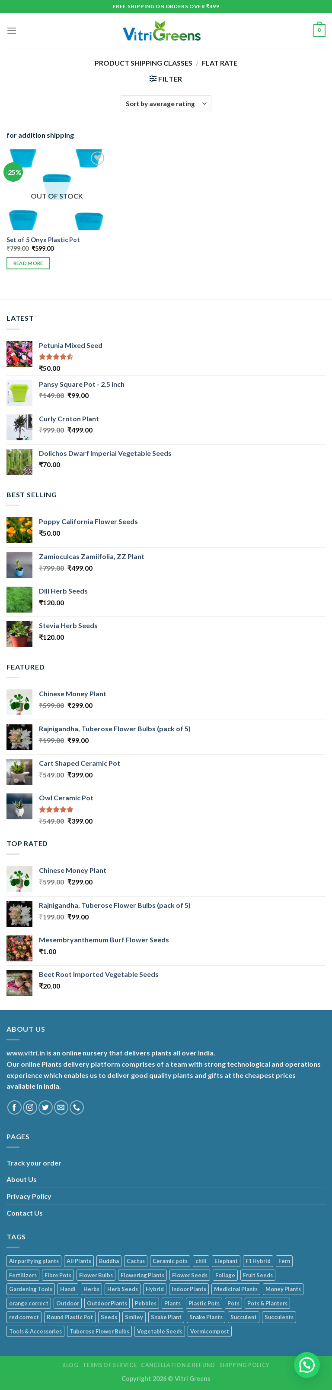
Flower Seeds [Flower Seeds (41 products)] (190, 1275)
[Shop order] (166, 103)
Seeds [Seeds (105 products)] (109, 1317)
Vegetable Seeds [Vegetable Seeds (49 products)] (159, 1331)
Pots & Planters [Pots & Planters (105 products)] (267, 1303)
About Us (21, 1179)
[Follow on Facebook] (14, 1107)
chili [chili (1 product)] (201, 1260)
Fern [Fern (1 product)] (284, 1260)
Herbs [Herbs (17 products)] (91, 1289)
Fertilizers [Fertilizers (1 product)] (23, 1275)
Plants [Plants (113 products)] (172, 1303)
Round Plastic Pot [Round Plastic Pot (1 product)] (70, 1317)
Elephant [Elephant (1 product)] (226, 1260)
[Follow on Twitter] (45, 1107)
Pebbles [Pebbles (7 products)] (145, 1303)
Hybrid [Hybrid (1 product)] (155, 1289)
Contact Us (24, 1213)
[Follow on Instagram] (30, 1107)
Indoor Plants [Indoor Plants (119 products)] (189, 1289)
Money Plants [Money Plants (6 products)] (283, 1289)
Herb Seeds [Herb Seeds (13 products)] (122, 1289)
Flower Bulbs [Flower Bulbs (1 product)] (96, 1275)
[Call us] (77, 1107)
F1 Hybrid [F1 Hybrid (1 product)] (258, 1260)
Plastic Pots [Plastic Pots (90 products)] (204, 1303)
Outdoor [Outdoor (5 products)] (67, 1303)
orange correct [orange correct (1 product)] (28, 1303)
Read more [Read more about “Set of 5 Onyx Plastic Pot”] (28, 263)
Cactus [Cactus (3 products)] (136, 1260)
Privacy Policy (28, 1196)
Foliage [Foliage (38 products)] (225, 1275)
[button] (307, 1365)
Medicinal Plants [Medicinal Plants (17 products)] (236, 1289)
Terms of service (110, 1365)
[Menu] (11, 30)
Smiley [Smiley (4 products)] (134, 1317)
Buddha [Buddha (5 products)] (109, 1260)
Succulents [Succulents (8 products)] (279, 1317)
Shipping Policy (245, 1365)
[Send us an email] (61, 1107)
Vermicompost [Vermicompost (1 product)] (209, 1331)
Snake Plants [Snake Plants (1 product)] (206, 1317)
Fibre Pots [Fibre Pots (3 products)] (58, 1275)
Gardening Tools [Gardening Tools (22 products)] (30, 1289)
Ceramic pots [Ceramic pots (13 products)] (170, 1260)
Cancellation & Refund (178, 1365)
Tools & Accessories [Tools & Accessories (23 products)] (35, 1331)
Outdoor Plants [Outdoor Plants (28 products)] (107, 1303)
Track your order (33, 1163)
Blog (70, 1365)
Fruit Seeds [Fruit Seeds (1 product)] (258, 1275)
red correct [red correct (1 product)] (24, 1317)
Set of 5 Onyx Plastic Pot (43, 239)
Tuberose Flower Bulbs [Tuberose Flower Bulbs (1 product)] (99, 1331)
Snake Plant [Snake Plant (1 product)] (166, 1317)
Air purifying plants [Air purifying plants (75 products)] (34, 1260)
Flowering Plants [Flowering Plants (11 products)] (142, 1275)
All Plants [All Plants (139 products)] (79, 1260)
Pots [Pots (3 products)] (233, 1303)
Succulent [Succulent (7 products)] (243, 1317)
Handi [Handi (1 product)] (68, 1289)
